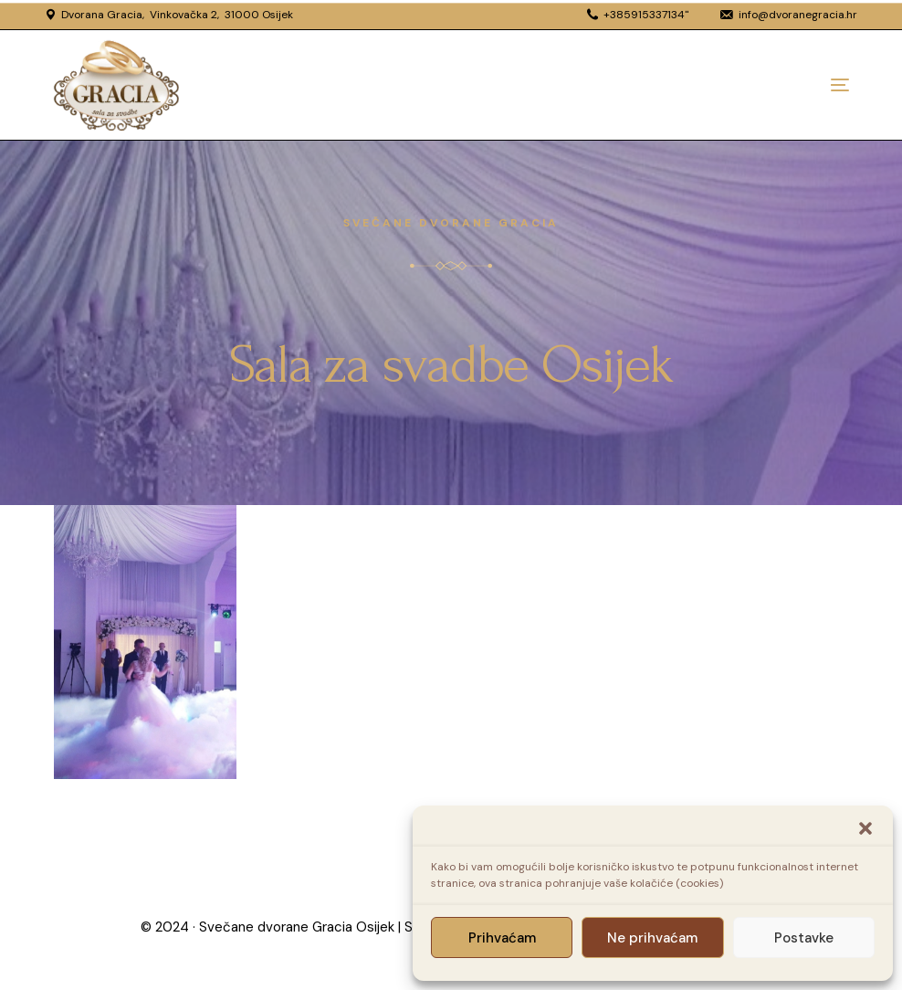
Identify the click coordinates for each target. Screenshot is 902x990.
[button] (865, 828)
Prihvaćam (502, 938)
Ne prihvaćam (652, 938)
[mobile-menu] (803, 85)
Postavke (804, 938)
